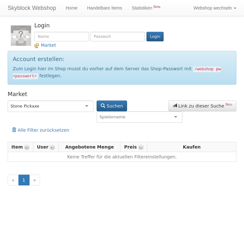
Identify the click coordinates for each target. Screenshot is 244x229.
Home (72, 7)
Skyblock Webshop (32, 8)
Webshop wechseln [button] (214, 7)
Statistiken (146, 7)
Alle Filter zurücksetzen (40, 130)
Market (45, 45)
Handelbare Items (104, 7)
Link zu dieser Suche (202, 105)
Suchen (112, 105)
